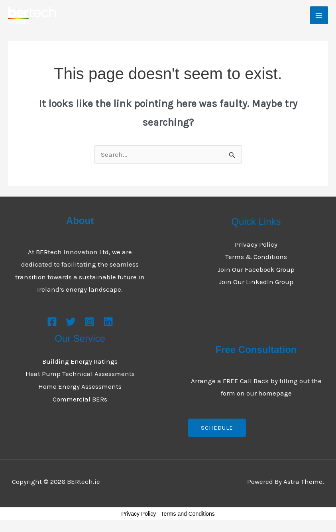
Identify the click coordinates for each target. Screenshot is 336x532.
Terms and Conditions (187, 514)
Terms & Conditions (256, 257)
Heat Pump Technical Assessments (80, 374)
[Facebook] (52, 322)
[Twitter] (71, 322)
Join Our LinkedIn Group (256, 282)
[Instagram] (89, 322)
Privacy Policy (256, 244)
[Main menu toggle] (319, 15)
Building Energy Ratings (80, 361)
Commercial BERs (80, 399)
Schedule (217, 427)
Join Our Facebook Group (256, 269)
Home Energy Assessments (80, 386)
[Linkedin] (108, 322)
